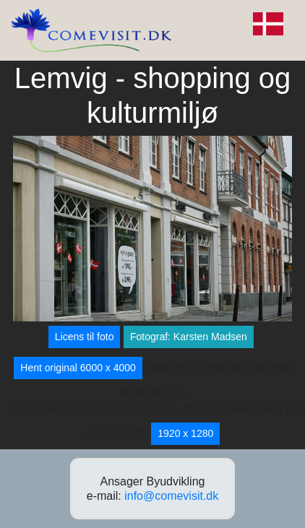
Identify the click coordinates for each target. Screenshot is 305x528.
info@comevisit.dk (171, 496)
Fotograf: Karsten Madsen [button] (188, 336)
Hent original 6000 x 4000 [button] (78, 367)
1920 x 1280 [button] (185, 433)
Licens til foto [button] (84, 336)
